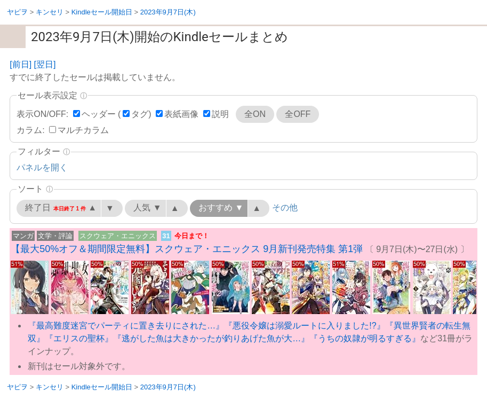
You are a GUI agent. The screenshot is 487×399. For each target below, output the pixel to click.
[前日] (20, 64)
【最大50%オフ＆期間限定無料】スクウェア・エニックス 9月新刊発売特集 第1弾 (187, 249)
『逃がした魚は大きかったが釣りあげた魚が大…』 (211, 338)
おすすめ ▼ (220, 207)
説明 (220, 114)
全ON (255, 114)
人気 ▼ (147, 207)
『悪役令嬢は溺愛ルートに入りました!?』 (304, 325)
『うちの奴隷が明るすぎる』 (364, 338)
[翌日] (45, 64)
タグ (139, 114)
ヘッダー (99, 114)
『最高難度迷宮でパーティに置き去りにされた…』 (126, 325)
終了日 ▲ (61, 208)
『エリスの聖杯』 (79, 338)
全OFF (297, 114)
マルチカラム (83, 130)
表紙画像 (181, 114)
